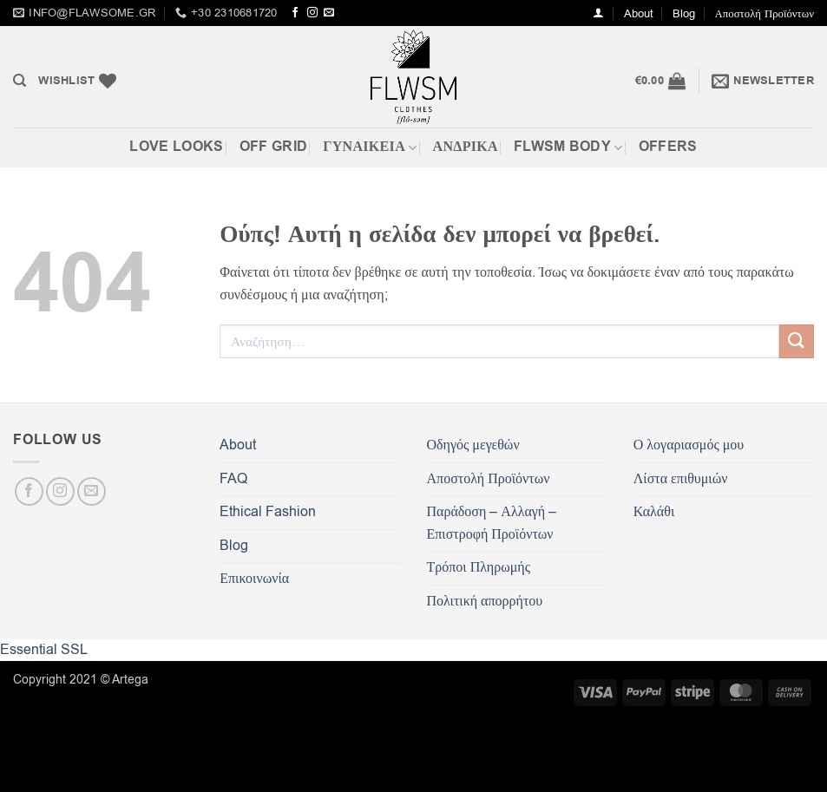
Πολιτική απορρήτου (485, 601)
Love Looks (176, 146)
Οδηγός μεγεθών (473, 445)
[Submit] (796, 341)
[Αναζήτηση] (19, 80)
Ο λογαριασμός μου (688, 445)
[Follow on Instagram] (312, 13)
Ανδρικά (465, 146)
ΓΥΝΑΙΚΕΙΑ (370, 146)
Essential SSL (44, 649)
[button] (598, 12)
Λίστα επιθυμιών (680, 478)
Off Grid (274, 146)
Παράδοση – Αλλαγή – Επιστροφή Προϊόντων (492, 523)
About (638, 13)
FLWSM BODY (568, 146)
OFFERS (668, 146)
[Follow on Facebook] (295, 13)
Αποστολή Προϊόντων (764, 13)
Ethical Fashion (268, 511)
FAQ (233, 478)
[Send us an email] (329, 13)
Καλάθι (653, 511)
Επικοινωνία (254, 578)
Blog (684, 13)
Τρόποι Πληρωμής (478, 567)
